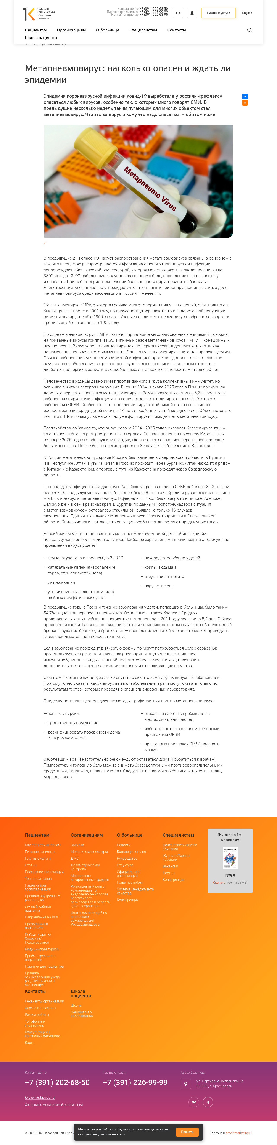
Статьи (30, 865)
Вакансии (170, 866)
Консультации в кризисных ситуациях (42, 1034)
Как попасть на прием (43, 845)
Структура (125, 865)
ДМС (75, 858)
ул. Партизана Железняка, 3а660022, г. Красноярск (219, 1083)
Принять (187, 1132)
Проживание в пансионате (36, 926)
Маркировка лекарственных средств (90, 878)
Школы (76, 1005)
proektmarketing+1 (239, 1133)
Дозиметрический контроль (85, 867)
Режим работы (37, 1015)
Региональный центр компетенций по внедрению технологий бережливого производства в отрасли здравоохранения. (90, 896)
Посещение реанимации (44, 872)
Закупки (77, 845)
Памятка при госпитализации (38, 887)
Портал (168, 873)
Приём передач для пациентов (40, 958)
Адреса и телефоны (40, 1008)
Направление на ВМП (42, 917)
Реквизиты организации (44, 1001)
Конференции (128, 900)
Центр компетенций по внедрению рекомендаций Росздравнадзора (89, 918)
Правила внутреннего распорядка (42, 898)
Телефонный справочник (35, 1023)
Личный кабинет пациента (38, 909)
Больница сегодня (131, 852)
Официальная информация (128, 874)
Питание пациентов (40, 852)
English (247, 13)
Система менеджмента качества (135, 891)
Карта (29, 1043)
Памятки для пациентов (44, 966)
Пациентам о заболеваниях (82, 1014)
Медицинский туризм (42, 949)
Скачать (219, 882)
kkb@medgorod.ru (40, 1097)
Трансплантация (38, 879)
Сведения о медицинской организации (54, 1105)
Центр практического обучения (180, 847)
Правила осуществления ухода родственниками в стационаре (42, 979)
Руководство (127, 858)
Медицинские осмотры (89, 852)
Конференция (174, 880)
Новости (123, 845)
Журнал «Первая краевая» (176, 858)
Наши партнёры (129, 882)
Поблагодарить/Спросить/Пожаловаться (38, 938)
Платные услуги (218, 13)
